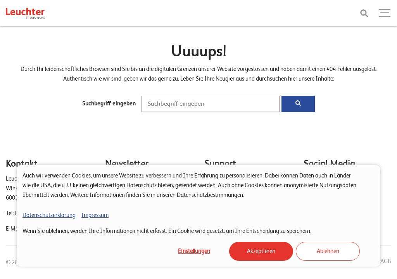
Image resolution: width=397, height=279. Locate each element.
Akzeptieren (261, 251)
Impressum (95, 215)
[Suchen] (298, 104)
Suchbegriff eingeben (109, 103)
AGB (385, 261)
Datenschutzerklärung (49, 215)
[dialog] (198, 216)
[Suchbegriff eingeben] (211, 104)
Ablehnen (328, 251)
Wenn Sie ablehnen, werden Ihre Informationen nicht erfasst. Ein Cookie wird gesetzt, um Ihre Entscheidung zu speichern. (166, 230)
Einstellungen (194, 251)
